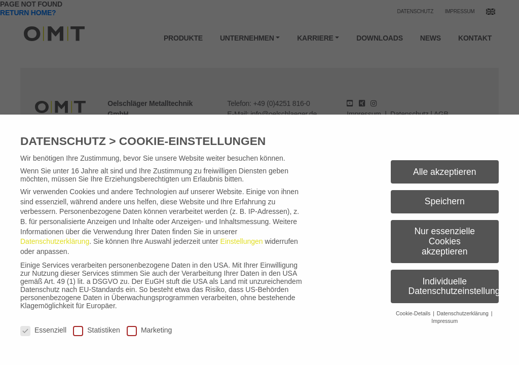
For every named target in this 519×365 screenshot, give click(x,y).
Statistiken (96, 330)
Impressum (444, 321)
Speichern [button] (445, 201)
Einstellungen (241, 241)
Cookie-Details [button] (414, 313)
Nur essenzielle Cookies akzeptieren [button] (444, 241)
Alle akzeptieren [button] (444, 172)
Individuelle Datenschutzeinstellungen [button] (454, 286)
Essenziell (43, 330)
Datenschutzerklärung (54, 241)
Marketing (149, 330)
